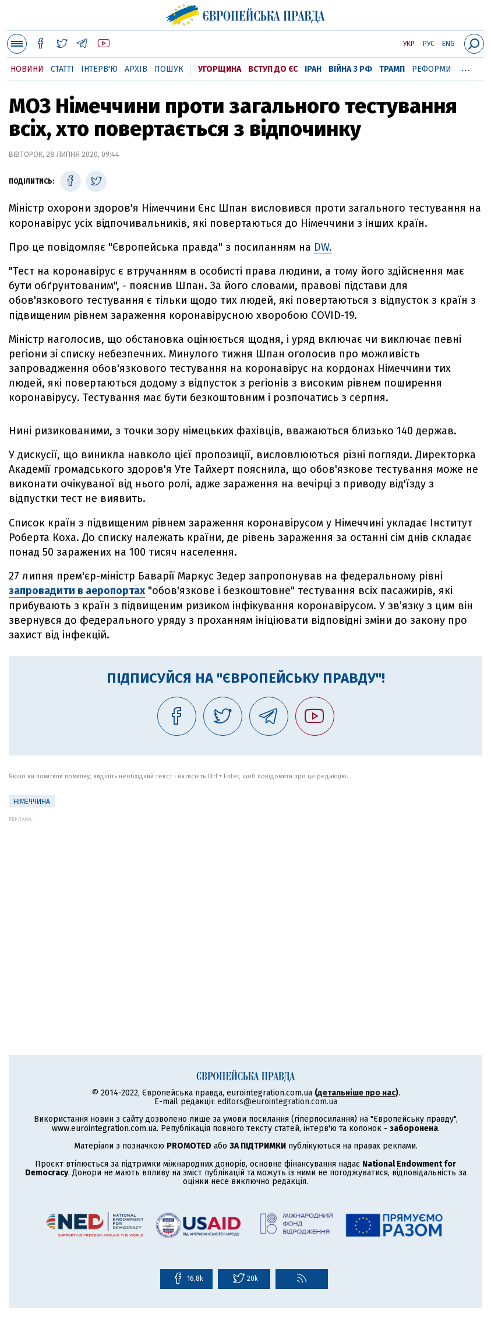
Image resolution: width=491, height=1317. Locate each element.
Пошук (168, 69)
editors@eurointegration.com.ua (277, 1102)
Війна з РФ (350, 69)
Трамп (392, 69)
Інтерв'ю (99, 69)
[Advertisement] (245, 903)
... (466, 67)
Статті (62, 69)
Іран (313, 69)
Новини (27, 69)
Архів (136, 69)
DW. (323, 247)
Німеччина (31, 802)
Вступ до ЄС (273, 69)
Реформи (431, 69)
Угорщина (219, 69)
